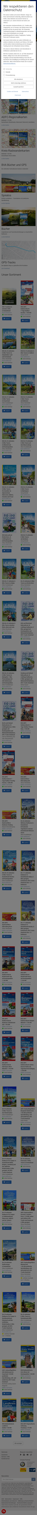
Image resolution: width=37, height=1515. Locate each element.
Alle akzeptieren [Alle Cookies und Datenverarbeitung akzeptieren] (18, 79)
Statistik (8, 72)
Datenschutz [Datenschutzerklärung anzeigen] (25, 91)
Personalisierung (10, 75)
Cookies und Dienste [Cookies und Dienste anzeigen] (12, 91)
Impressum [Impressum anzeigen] (18, 95)
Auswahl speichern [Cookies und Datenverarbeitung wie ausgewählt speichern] (18, 87)
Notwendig (9, 69)
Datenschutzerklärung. (9, 63)
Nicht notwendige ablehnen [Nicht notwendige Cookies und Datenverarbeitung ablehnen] (18, 83)
